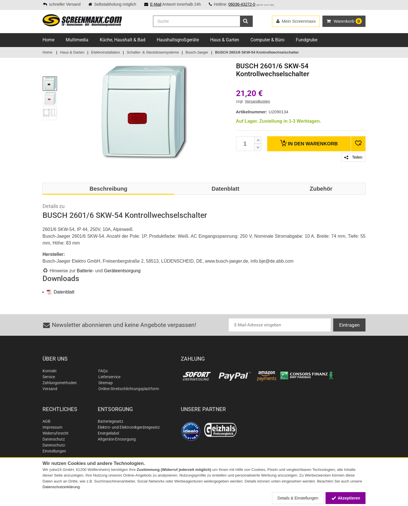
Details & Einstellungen (297, 498)
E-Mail (156, 4)
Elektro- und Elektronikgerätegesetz (129, 427)
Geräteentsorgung (122, 270)
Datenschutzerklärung (61, 487)
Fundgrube (306, 39)
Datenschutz (53, 439)
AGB (46, 421)
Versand (49, 388)
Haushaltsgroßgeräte (178, 39)
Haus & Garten (224, 39)
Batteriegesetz (110, 421)
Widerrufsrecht (55, 433)
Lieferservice (109, 377)
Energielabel (108, 433)
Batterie (84, 270)
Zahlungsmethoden (59, 382)
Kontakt (49, 371)
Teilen (353, 157)
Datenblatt (60, 292)
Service (48, 377)
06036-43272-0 (241, 4)
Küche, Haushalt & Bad (122, 39)
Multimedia (77, 39)
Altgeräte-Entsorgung (117, 439)
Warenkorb (309, 143)
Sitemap (105, 382)
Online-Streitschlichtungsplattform (128, 388)
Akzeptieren (345, 498)
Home (48, 39)
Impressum (52, 427)
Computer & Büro (267, 39)
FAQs (103, 371)
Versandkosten (257, 101)
